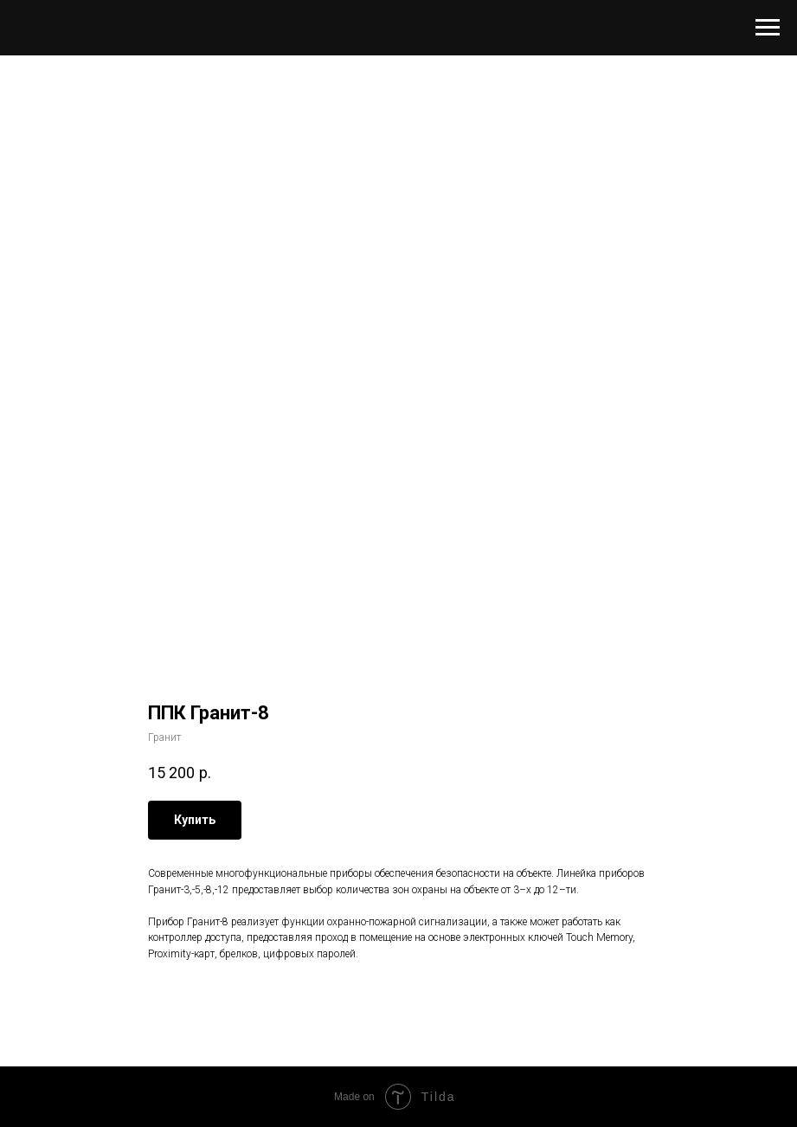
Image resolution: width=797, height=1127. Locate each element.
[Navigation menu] (767, 27)
